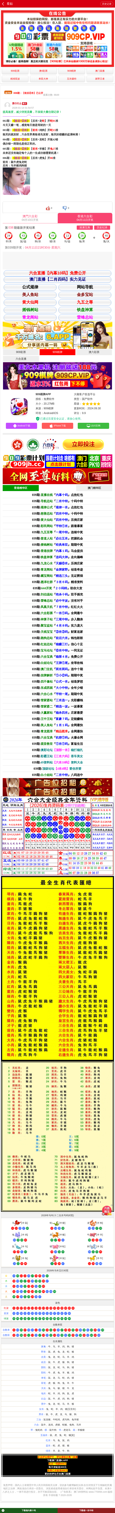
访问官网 (93, 426)
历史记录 (106, 4)
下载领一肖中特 (86, 1510)
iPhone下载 (57, 426)
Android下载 (21, 426)
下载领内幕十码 (19, 1510)
